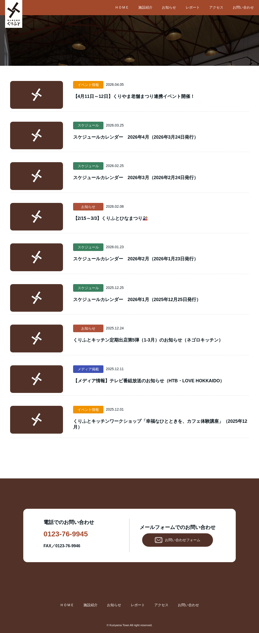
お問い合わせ (243, 7)
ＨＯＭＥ (122, 7)
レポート (193, 7)
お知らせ (169, 7)
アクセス (216, 7)
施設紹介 (145, 7)
